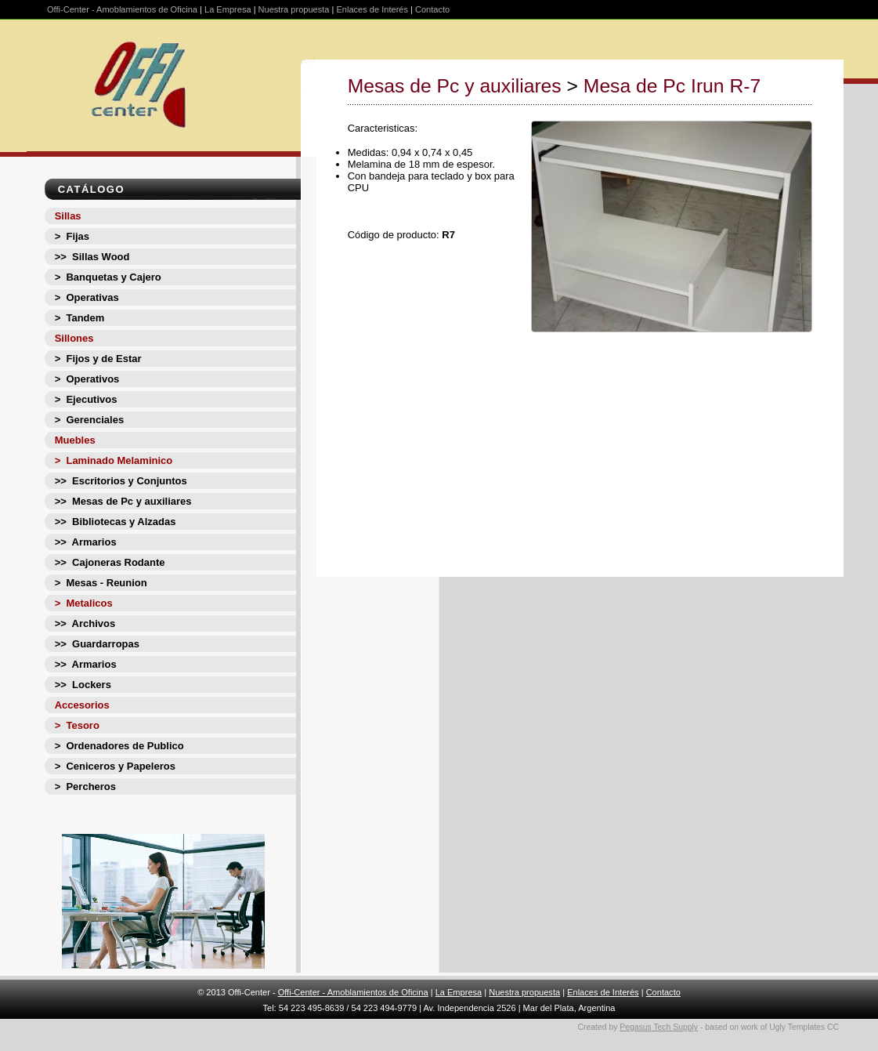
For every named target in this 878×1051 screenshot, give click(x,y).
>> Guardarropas (97, 644)
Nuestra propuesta (294, 9)
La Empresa (227, 9)
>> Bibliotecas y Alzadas (115, 521)
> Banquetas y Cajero (108, 277)
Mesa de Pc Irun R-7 (672, 85)
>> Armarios (86, 542)
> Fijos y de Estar (98, 358)
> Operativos (87, 379)
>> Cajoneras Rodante (110, 562)
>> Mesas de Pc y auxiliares (123, 501)
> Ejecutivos (86, 399)
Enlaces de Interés (372, 9)
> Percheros (85, 786)
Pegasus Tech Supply (659, 1027)
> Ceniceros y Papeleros (115, 766)
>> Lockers (83, 684)
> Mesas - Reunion (101, 583)
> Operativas (87, 297)
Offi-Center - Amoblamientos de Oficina (122, 9)
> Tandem (80, 318)
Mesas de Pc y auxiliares (455, 85)
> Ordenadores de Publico (119, 746)
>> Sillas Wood (92, 257)
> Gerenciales (90, 420)
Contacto (432, 9)
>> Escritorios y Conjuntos (121, 481)
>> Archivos (85, 623)
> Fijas (72, 236)
